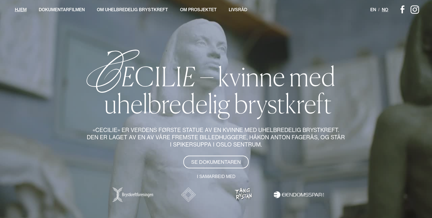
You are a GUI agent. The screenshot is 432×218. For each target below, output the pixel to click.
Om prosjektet (198, 9)
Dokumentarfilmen (62, 9)
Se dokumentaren (216, 162)
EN (373, 9)
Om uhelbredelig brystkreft (132, 9)
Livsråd (238, 9)
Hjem (21, 9)
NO (385, 9)
